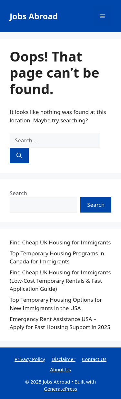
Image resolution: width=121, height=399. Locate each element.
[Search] (19, 155)
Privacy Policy (30, 359)
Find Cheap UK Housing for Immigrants (60, 242)
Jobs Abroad (34, 16)
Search (18, 193)
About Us (60, 369)
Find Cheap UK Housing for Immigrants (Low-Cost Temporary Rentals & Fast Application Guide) (60, 280)
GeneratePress (60, 388)
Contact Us (94, 359)
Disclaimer (64, 359)
